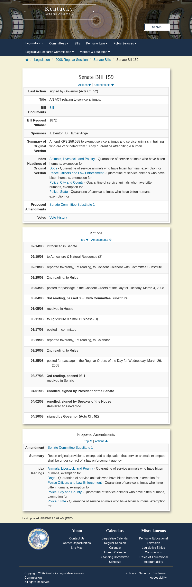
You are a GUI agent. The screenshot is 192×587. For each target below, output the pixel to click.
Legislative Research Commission (50, 52)
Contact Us (76, 538)
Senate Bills (102, 59)
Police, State (58, 191)
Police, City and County (66, 182)
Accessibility (158, 577)
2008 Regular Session (72, 59)
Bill (51, 107)
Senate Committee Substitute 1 (72, 204)
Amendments (104, 84)
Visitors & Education (95, 52)
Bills (77, 43)
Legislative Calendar (115, 538)
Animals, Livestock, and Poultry (72, 159)
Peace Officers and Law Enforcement (76, 173)
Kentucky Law (97, 43)
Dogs (53, 168)
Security (144, 573)
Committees (59, 43)
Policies (131, 573)
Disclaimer (160, 573)
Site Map (77, 548)
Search (157, 27)
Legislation (42, 59)
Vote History (58, 217)
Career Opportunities (77, 543)
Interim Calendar (115, 552)
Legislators (34, 43)
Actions (84, 84)
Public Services (125, 43)
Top (85, 239)
